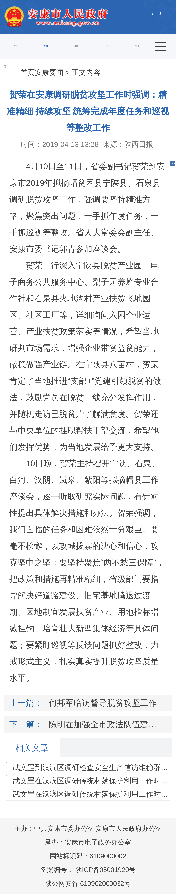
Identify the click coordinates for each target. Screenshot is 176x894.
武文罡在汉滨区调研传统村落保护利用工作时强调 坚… (92, 781)
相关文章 (32, 747)
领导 (76, 46)
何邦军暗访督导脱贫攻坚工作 (103, 703)
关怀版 (172, 164)
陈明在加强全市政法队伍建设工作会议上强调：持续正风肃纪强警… (105, 724)
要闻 (46, 46)
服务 (137, 46)
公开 (106, 46)
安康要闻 (49, 72)
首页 (15, 46)
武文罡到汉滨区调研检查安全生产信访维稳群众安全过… (92, 767)
